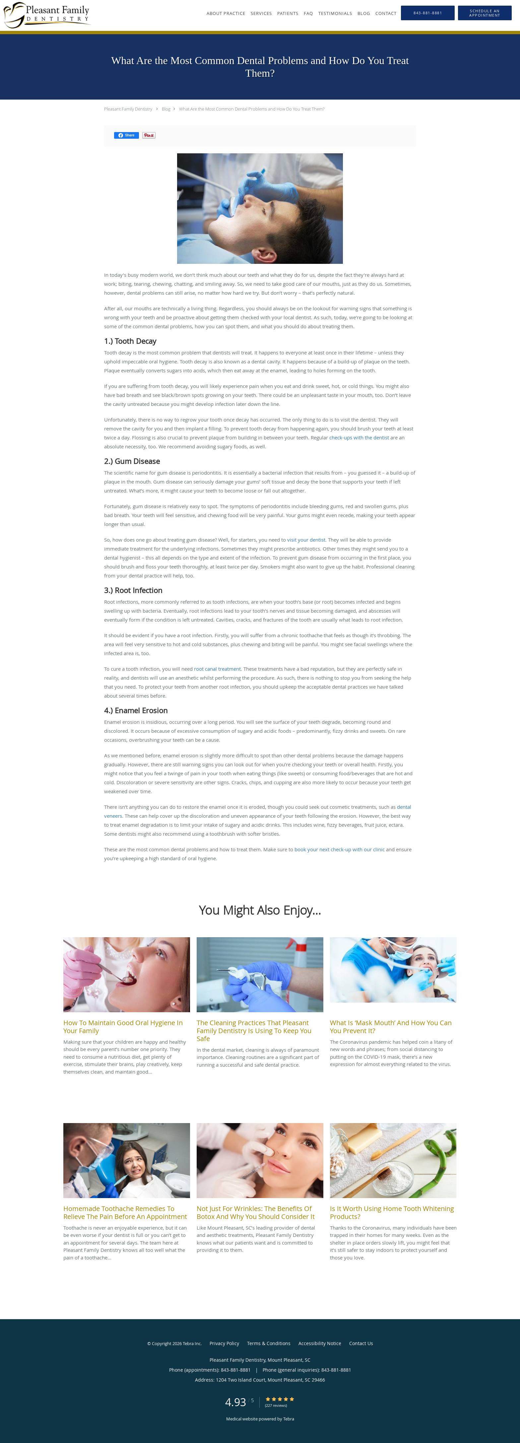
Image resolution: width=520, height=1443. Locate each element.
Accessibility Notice (319, 1343)
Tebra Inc (192, 1343)
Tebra (288, 1419)
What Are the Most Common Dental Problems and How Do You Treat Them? (251, 109)
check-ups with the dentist (359, 437)
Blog (166, 109)
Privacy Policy (224, 1343)
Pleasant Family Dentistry (128, 109)
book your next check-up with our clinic (339, 849)
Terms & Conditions (269, 1343)
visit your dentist (306, 539)
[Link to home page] (45, 15)
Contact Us (361, 1343)
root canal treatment (217, 668)
